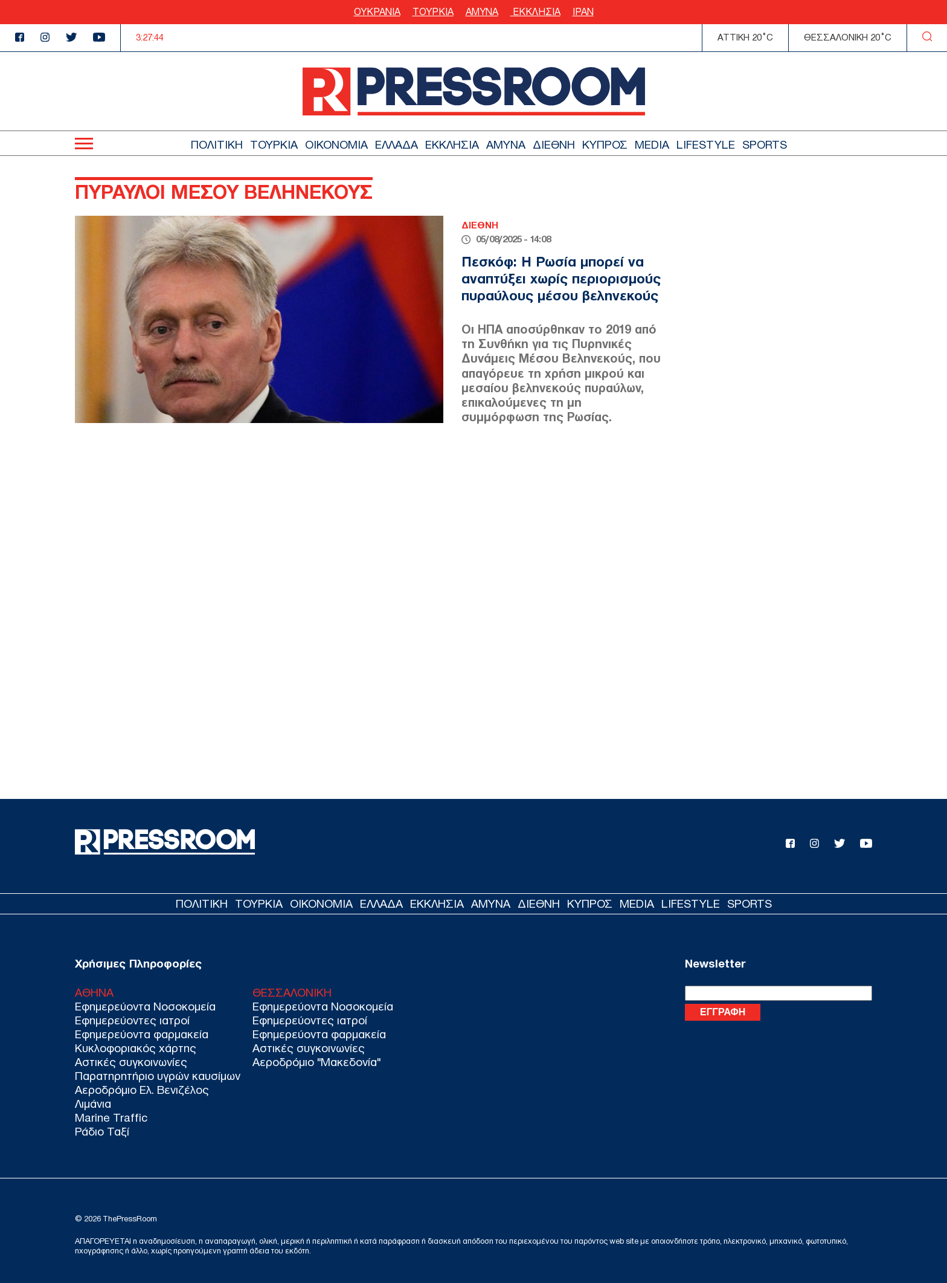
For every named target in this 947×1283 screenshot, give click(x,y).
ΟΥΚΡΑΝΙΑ (377, 12)
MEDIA (652, 144)
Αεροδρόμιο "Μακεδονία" (316, 1062)
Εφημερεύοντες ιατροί (132, 1020)
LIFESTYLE (705, 144)
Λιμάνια (93, 1103)
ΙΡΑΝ (583, 12)
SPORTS (764, 144)
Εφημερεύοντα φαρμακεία (141, 1034)
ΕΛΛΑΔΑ (396, 144)
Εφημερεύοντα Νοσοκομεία (145, 1006)
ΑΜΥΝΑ (482, 12)
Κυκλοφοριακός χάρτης (135, 1048)
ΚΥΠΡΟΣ (605, 144)
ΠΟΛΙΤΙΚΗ (217, 144)
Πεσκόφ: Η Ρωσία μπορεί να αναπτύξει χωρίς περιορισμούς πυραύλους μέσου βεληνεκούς (561, 278)
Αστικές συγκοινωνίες (131, 1062)
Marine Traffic (111, 1117)
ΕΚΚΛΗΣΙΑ (535, 12)
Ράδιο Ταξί (102, 1131)
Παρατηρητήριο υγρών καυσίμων (157, 1076)
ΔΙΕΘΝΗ (554, 144)
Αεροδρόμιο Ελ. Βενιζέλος (142, 1090)
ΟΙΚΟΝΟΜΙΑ (336, 144)
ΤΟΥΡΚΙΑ (433, 12)
